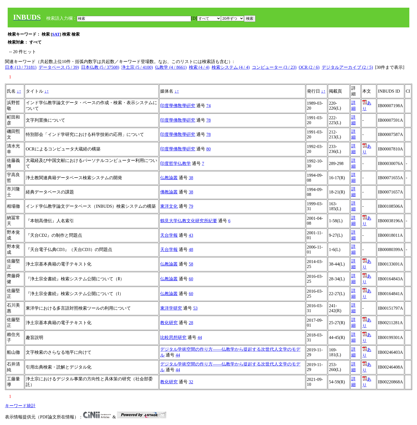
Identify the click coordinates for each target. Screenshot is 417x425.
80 (208, 149)
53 (195, 308)
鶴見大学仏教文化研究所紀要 (188, 220)
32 (191, 382)
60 (191, 278)
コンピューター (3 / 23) (274, 67)
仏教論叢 (169, 177)
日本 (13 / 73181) (20, 67)
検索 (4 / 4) (199, 67)
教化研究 (169, 322)
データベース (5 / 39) (59, 67)
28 (191, 322)
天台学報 (169, 235)
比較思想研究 (173, 337)
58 (191, 264)
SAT (56, 34)
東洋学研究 (171, 308)
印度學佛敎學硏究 (177, 105)
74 (208, 105)
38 (191, 177)
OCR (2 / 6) (309, 67)
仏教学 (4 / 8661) (170, 67)
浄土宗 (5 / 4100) (137, 67)
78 (208, 120)
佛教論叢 (169, 192)
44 (199, 337)
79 (191, 206)
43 (191, 235)
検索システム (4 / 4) (231, 67)
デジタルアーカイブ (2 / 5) (347, 67)
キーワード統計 (20, 405)
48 (191, 249)
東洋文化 (169, 206)
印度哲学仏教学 (175, 163)
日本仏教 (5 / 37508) (100, 67)
